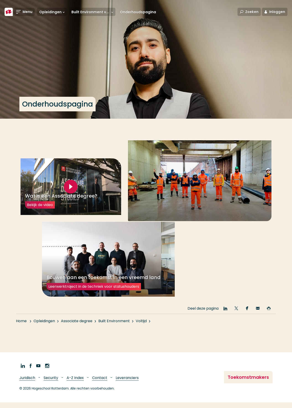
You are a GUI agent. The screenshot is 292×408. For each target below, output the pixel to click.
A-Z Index (75, 384)
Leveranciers (127, 384)
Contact (99, 384)
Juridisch (27, 384)
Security (51, 384)
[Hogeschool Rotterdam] (9, 12)
